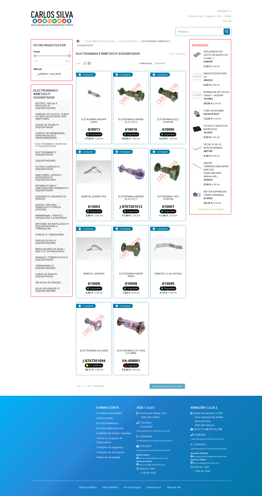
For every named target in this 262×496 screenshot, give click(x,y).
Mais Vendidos (110, 487)
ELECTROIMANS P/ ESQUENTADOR (45, 153)
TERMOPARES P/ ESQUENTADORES (45, 267)
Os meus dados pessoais (109, 428)
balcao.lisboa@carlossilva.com (153, 458)
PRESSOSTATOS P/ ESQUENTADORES (45, 241)
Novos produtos (88, 487)
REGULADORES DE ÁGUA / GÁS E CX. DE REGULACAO (50, 250)
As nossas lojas (132, 487)
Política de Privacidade (108, 457)
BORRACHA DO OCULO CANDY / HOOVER (216, 95)
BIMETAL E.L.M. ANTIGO (168, 273)
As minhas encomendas (109, 413)
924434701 (200, 444)
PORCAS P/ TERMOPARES (49, 234)
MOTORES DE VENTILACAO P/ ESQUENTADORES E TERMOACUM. (52, 226)
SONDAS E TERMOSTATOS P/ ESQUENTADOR (51, 258)
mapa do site (214, 16)
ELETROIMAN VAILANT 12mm (94, 120)
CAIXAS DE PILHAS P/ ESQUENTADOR (47, 126)
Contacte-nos (154, 487)
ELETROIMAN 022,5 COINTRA (168, 120)
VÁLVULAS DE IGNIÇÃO (48, 282)
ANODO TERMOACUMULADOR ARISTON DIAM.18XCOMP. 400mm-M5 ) (216, 171)
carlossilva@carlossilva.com (152, 464)
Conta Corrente (104, 418)
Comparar (87, 74)
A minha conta (107, 407)
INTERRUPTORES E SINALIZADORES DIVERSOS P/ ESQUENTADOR (52, 188)
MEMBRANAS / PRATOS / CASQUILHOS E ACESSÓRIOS (51, 216)
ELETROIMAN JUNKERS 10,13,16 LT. (131, 120)
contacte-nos (195, 16)
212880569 (199, 434)
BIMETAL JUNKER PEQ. (94, 196)
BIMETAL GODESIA (93, 273)
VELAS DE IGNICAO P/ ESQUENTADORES (47, 289)
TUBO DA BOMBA (214, 112)
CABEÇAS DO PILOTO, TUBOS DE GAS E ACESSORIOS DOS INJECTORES (52, 116)
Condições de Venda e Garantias (113, 433)
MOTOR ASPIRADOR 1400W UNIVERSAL (215, 195)
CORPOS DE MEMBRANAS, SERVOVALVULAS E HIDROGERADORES (50, 135)
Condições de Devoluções (110, 452)
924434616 (146, 436)
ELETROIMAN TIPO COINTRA (168, 197)
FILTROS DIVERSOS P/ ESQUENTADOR (47, 168)
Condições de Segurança (109, 447)
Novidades (200, 45)
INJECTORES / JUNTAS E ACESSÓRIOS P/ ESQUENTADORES (48, 177)
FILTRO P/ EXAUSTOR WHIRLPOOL (215, 129)
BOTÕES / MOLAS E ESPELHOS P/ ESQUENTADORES (46, 106)
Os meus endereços (107, 423)
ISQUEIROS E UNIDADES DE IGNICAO (50, 197)
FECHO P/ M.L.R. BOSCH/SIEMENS (213, 148)
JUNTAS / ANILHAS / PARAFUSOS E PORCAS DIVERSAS (48, 207)
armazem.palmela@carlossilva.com (210, 456)
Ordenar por (146, 63)
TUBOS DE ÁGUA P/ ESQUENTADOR (46, 275)
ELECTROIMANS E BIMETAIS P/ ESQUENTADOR (51, 145)
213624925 (145, 422)
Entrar (228, 16)
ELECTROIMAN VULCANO (94, 350)
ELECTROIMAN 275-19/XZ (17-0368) (131, 352)
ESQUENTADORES (45, 160)
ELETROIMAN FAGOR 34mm (131, 275)
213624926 (146, 426)
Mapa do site (174, 487)
